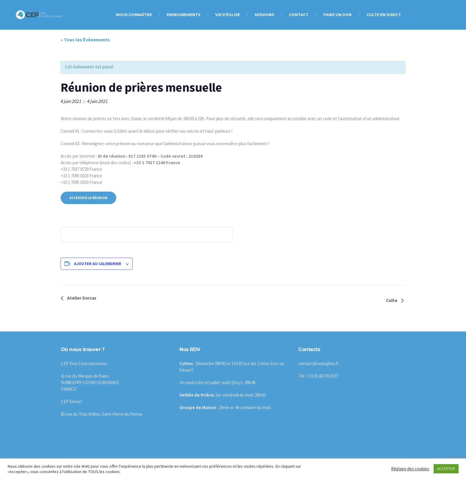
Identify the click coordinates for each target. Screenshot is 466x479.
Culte (392, 300)
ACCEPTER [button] (446, 468)
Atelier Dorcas (81, 298)
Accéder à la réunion (88, 197)
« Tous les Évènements (85, 40)
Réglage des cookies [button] (410, 469)
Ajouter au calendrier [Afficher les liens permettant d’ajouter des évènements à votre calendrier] (97, 263)
